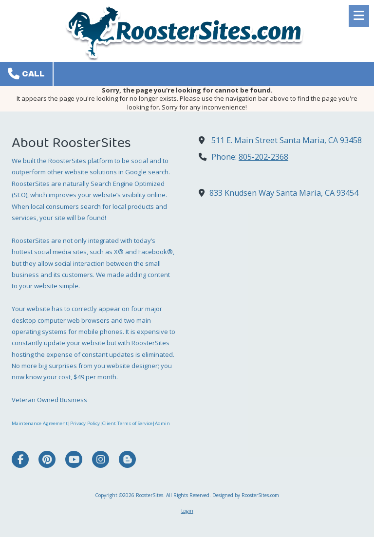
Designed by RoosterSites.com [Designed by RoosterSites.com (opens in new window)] (245, 495)
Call (26, 73)
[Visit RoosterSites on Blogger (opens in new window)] (127, 459)
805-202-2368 (263, 156)
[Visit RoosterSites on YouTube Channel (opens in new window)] (73, 459)
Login (187, 510)
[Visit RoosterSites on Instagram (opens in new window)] (100, 459)
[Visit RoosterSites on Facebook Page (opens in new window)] (20, 459)
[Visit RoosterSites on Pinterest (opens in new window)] (47, 459)
